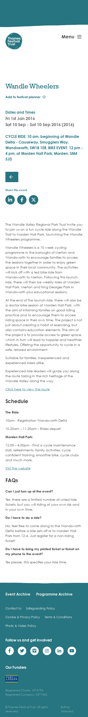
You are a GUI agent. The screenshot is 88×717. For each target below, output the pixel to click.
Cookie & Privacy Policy (22, 617)
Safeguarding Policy (40, 608)
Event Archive (17, 594)
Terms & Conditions (58, 617)
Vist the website (18, 468)
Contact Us (13, 608)
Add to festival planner (22, 97)
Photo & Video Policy (20, 626)
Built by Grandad (67, 709)
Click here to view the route (27, 389)
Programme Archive (54, 594)
